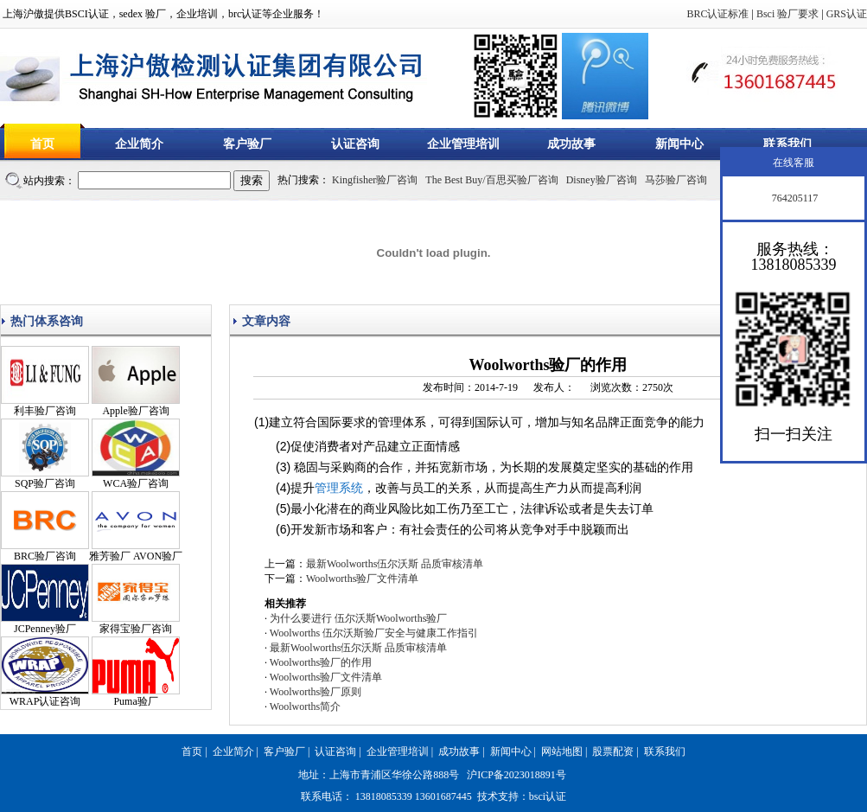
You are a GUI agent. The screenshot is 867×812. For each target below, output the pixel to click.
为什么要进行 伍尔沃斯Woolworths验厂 (358, 618)
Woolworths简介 (305, 706)
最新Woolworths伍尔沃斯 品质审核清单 (394, 564)
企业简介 (139, 143)
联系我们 (787, 143)
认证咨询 (355, 143)
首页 (42, 143)
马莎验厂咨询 (676, 180)
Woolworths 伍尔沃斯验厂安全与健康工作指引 (374, 633)
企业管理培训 (463, 143)
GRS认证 (846, 14)
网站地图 (562, 751)
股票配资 (613, 751)
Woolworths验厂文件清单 (362, 578)
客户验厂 (247, 143)
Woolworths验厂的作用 (321, 662)
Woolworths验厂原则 (315, 692)
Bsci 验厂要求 (787, 14)
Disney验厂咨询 (601, 180)
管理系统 (339, 488)
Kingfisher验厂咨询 (375, 180)
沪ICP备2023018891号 (516, 775)
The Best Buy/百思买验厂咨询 (491, 180)
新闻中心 (679, 143)
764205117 (794, 198)
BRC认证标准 (717, 14)
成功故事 (571, 143)
